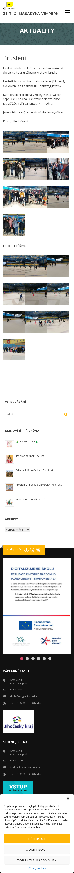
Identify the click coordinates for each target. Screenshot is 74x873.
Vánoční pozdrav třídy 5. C (30, 499)
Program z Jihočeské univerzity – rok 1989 (39, 484)
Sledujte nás (14, 549)
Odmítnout (37, 849)
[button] (68, 798)
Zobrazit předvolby (37, 860)
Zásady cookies (37, 868)
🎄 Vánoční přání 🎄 (27, 441)
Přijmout (37, 839)
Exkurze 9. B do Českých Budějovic (35, 470)
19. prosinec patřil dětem (30, 456)
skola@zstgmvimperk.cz (24, 696)
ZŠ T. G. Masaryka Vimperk (31, 14)
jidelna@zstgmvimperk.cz (25, 767)
